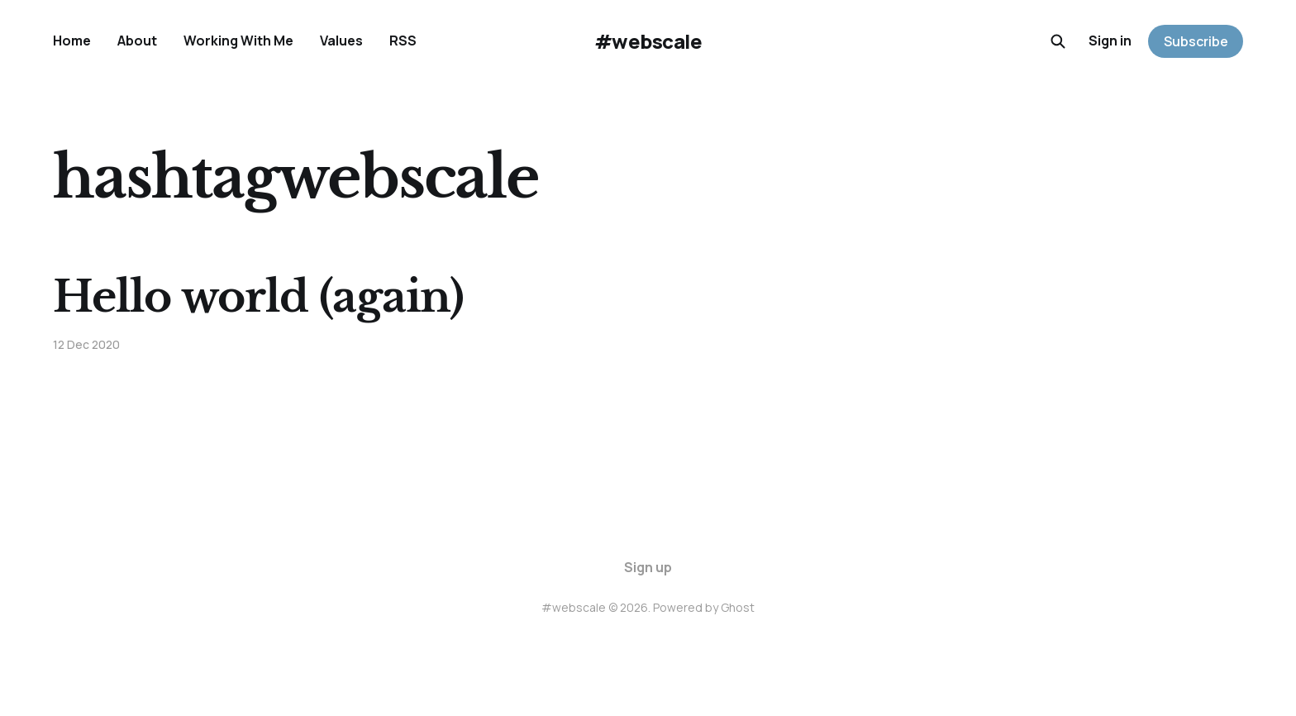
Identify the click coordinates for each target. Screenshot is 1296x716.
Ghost (738, 607)
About (137, 40)
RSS (403, 40)
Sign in (1110, 40)
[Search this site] (1058, 41)
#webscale (648, 41)
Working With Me (238, 40)
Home (72, 40)
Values (341, 40)
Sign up (648, 567)
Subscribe (1196, 41)
